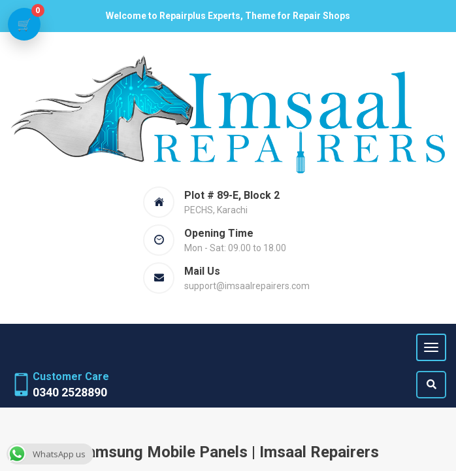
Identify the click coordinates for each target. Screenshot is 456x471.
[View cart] (24, 24)
